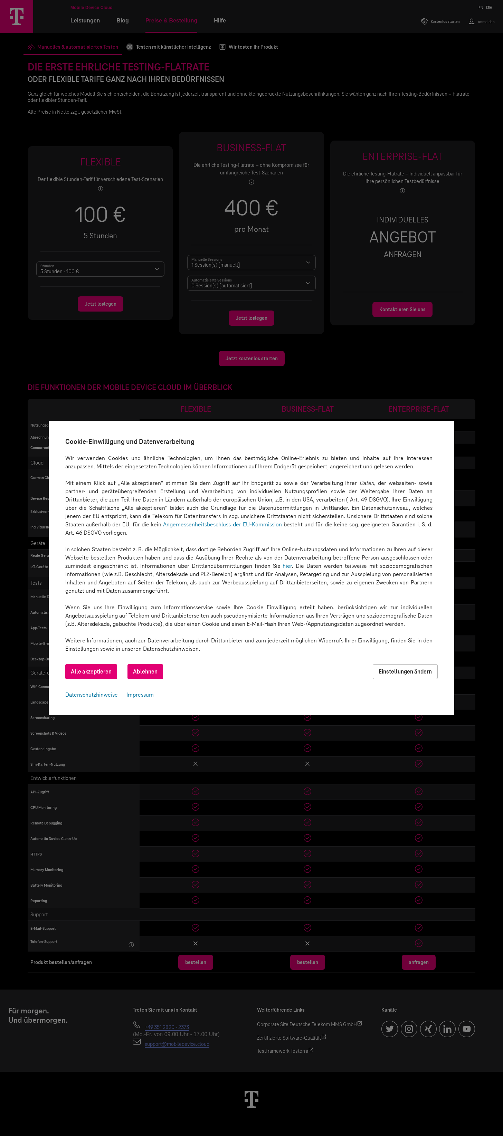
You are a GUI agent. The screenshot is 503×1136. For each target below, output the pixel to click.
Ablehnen (145, 671)
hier (287, 566)
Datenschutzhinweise (91, 694)
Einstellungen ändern (405, 671)
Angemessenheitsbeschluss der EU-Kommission (222, 524)
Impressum (140, 694)
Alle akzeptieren (91, 671)
